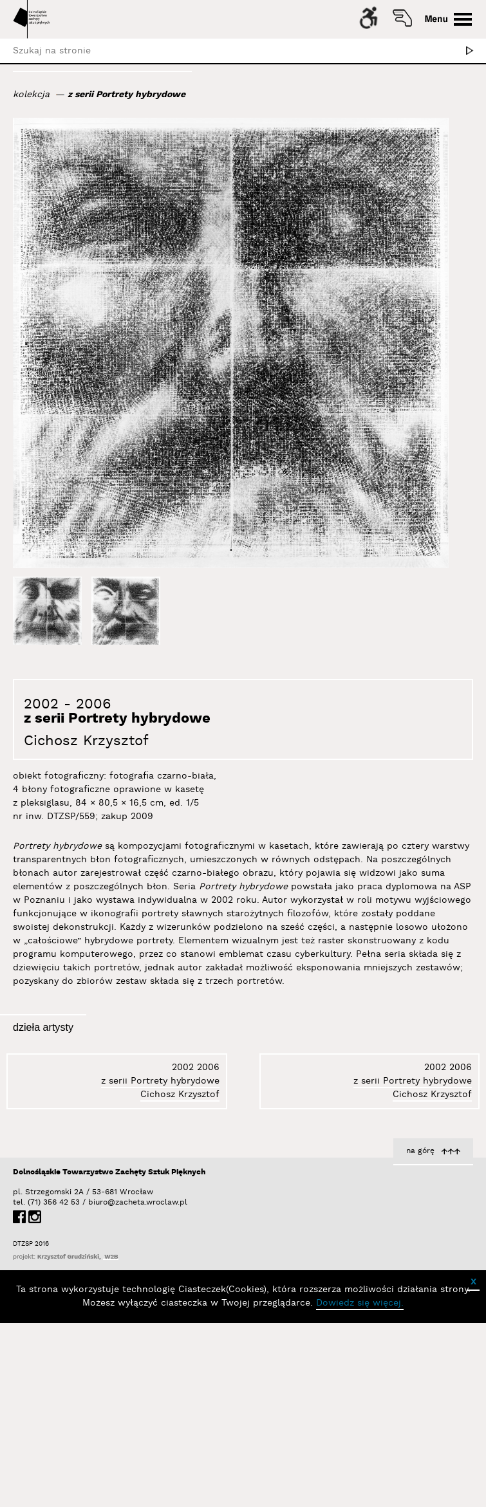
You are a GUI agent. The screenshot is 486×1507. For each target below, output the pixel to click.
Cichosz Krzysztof (86, 741)
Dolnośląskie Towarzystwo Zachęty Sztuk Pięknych (109, 1356)
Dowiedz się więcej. (360, 1487)
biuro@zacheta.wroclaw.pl (94, 1386)
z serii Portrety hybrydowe (126, 94)
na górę (420, 1335)
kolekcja (31, 94)
